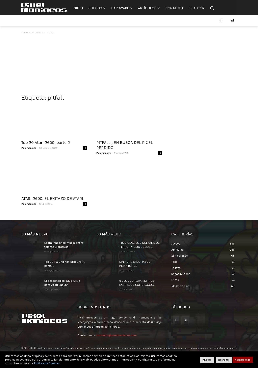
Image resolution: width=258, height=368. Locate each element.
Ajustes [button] (207, 359)
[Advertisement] (129, 65)
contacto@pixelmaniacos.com (116, 335)
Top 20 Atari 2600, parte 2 (45, 142)
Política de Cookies (47, 363)
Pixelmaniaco (28, 148)
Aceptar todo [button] (243, 359)
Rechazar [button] (223, 359)
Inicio (24, 32)
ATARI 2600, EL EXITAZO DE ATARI (52, 198)
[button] (212, 8)
